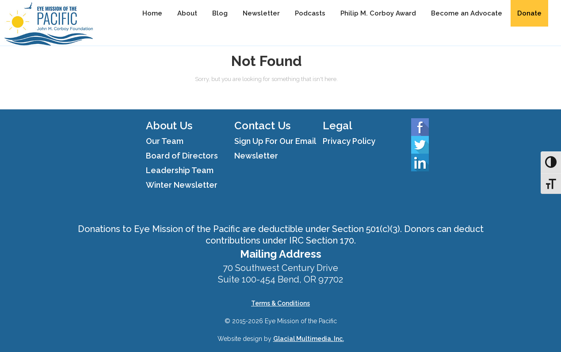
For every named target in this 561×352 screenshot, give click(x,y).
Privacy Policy (349, 141)
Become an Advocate (466, 13)
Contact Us (262, 125)
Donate (529, 13)
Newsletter (261, 13)
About (187, 13)
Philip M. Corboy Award (378, 13)
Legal (337, 125)
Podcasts (310, 13)
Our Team (164, 141)
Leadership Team (180, 170)
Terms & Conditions (280, 303)
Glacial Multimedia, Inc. (308, 338)
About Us (169, 125)
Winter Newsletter (182, 185)
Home (152, 13)
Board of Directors (182, 155)
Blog (220, 13)
